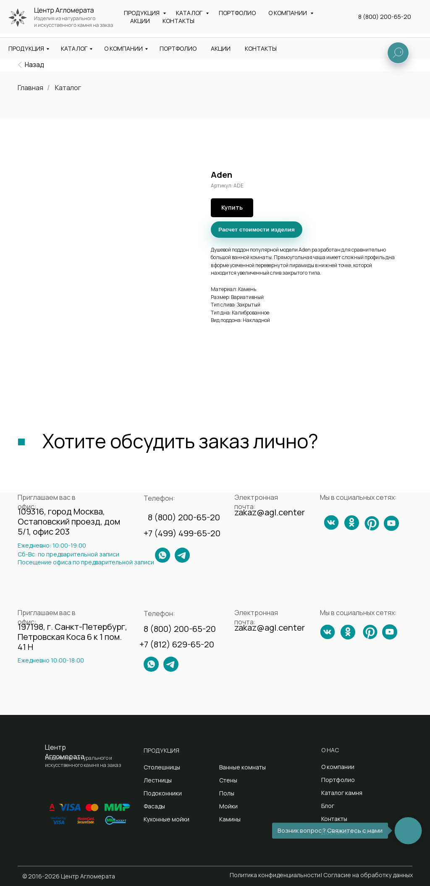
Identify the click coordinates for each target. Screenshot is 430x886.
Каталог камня (341, 793)
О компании (337, 767)
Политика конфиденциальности (275, 875)
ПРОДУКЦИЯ (26, 48)
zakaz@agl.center (299, 10)
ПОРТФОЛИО (178, 48)
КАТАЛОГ (74, 48)
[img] (20, 64)
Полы (226, 793)
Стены (228, 780)
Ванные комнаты (242, 767)
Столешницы (162, 767)
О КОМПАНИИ (123, 48)
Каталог (68, 88)
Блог (327, 806)
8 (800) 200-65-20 (379, 11)
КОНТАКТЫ (261, 48)
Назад (34, 64)
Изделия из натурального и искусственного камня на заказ (86, 21)
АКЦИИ (221, 48)
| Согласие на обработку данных (367, 875)
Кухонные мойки (166, 819)
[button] (387, 21)
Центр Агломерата (64, 752)
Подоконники (163, 793)
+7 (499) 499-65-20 (182, 533)
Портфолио (338, 780)
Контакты (334, 819)
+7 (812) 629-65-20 (176, 644)
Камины (230, 819)
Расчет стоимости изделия (256, 229)
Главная (30, 88)
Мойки (228, 806)
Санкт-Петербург (209, 24)
